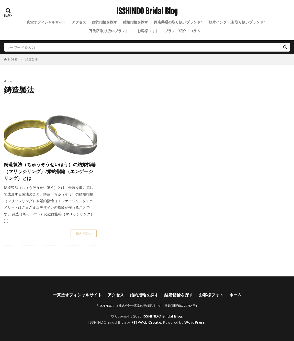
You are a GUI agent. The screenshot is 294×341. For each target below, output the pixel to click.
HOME (13, 59)
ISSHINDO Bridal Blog (147, 11)
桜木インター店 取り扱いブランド (236, 22)
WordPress (194, 322)
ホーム (235, 294)
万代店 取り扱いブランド (109, 31)
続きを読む (83, 233)
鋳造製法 (31, 59)
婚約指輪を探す (104, 22)
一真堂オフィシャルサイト (44, 22)
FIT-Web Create (146, 322)
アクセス (79, 22)
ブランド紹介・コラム (182, 31)
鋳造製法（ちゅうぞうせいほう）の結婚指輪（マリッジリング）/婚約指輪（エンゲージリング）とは (50, 171)
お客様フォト (148, 31)
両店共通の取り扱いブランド (177, 22)
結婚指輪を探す (135, 22)
